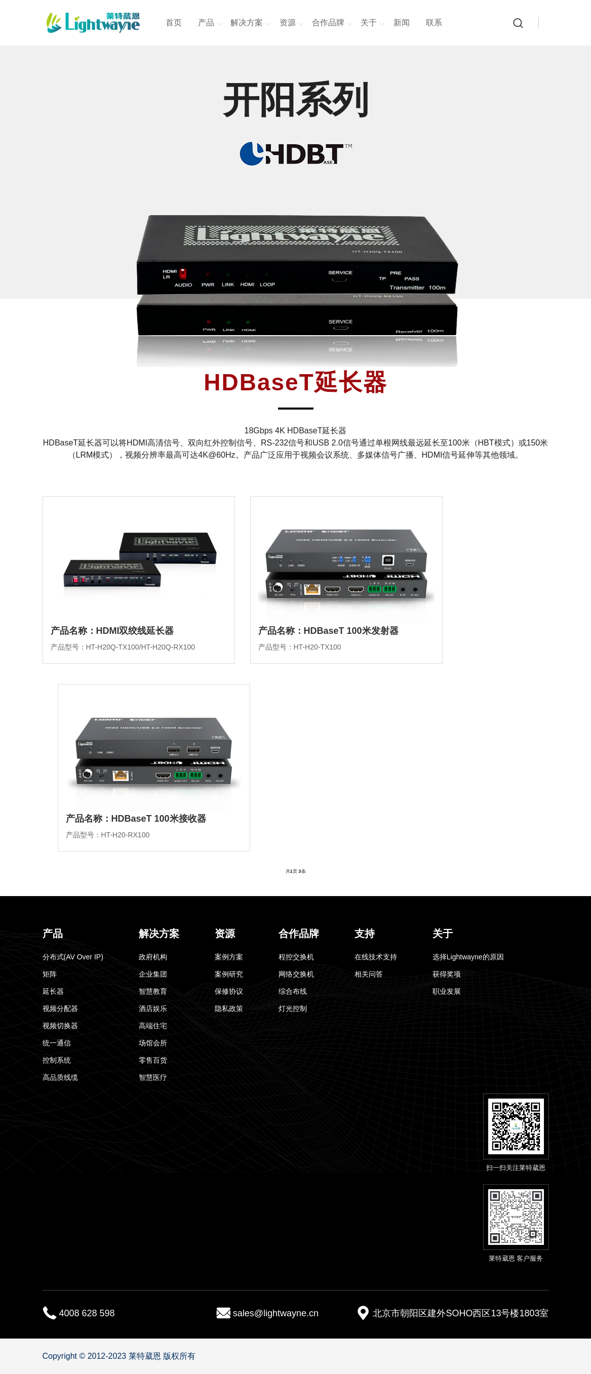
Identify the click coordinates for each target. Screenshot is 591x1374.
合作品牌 (332, 23)
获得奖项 (446, 974)
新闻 (401, 22)
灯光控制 (293, 1008)
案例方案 (229, 957)
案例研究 (229, 974)
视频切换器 (60, 1026)
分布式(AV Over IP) (73, 957)
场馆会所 (153, 1043)
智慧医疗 (153, 1077)
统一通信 (57, 1043)
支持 (364, 933)
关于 (373, 23)
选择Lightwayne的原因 (468, 957)
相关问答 (368, 974)
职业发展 (446, 991)
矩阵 (50, 974)
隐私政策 (229, 1008)
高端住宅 (153, 1026)
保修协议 (229, 991)
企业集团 (153, 974)
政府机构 (153, 957)
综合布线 (293, 991)
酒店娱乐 (153, 1008)
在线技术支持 (375, 957)
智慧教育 (153, 991)
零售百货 (153, 1060)
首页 (174, 22)
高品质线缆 (60, 1077)
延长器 (53, 991)
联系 (434, 22)
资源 (292, 23)
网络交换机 (296, 974)
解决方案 (250, 23)
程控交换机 (296, 957)
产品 (210, 23)
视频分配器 (60, 1008)
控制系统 (57, 1060)
